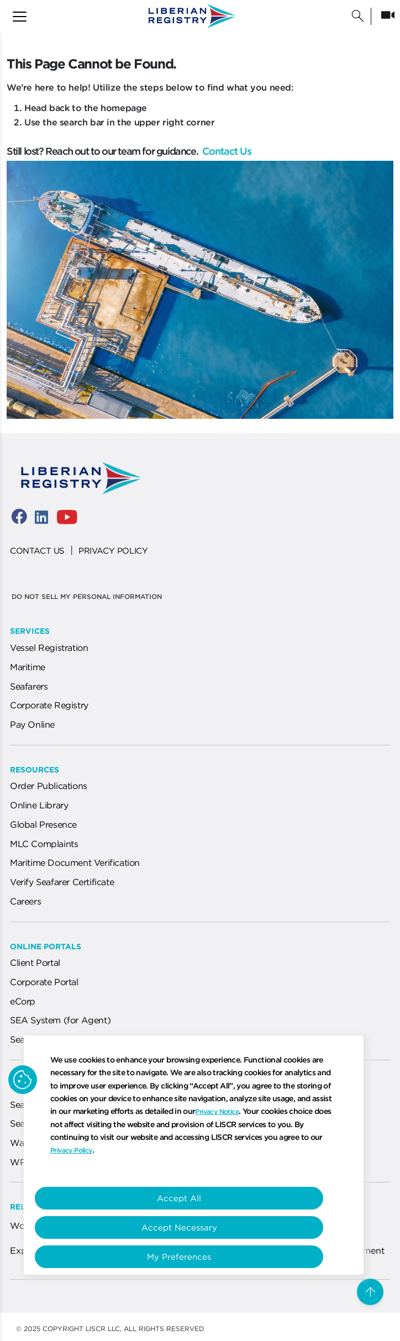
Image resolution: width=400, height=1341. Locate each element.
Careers (25, 901)
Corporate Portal (44, 981)
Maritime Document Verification (75, 862)
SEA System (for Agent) (60, 1020)
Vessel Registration (49, 647)
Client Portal (35, 962)
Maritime (27, 666)
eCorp (22, 1001)
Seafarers (29, 686)
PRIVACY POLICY (113, 550)
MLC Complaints (44, 843)
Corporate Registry (49, 705)
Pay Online (32, 724)
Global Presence (43, 824)
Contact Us (225, 151)
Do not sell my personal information (87, 596)
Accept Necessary (186, 1227)
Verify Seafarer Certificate (62, 881)
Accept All (186, 1198)
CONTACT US (37, 550)
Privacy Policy (71, 1150)
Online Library (39, 805)
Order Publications (48, 785)
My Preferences (186, 1256)
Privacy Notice (217, 1111)
